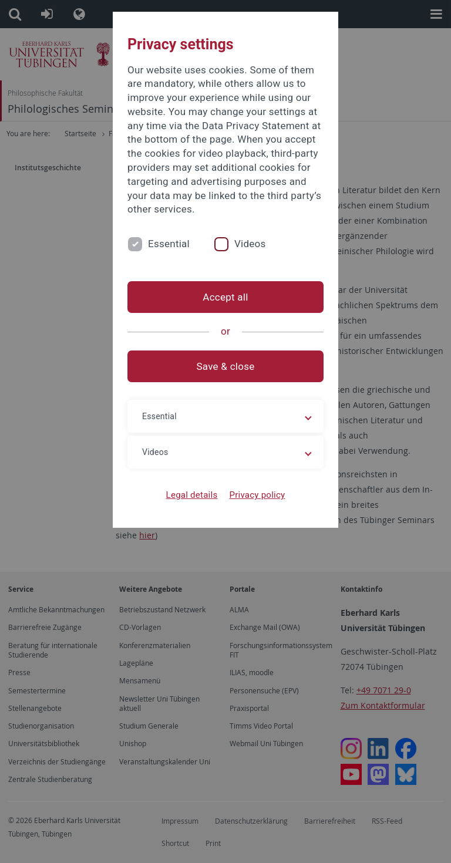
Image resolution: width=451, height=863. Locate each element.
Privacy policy (257, 495)
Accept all (225, 297)
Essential (169, 244)
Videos (250, 244)
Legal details (192, 495)
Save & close (226, 366)
